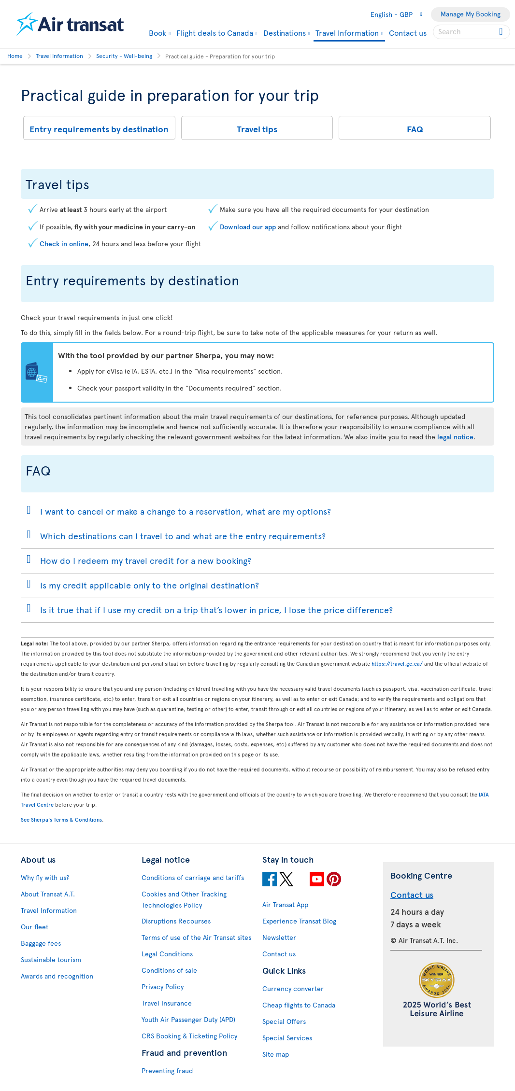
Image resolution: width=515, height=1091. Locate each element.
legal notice (455, 436)
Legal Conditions (167, 953)
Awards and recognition (57, 975)
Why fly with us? (45, 877)
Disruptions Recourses (176, 920)
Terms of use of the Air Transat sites (196, 937)
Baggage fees (41, 943)
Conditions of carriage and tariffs (193, 877)
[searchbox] (471, 32)
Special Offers (284, 1021)
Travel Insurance (167, 1002)
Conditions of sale (169, 970)
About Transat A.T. (48, 893)
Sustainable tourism (51, 959)
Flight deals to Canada (214, 32)
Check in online (64, 243)
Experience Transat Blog (299, 920)
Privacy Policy (163, 986)
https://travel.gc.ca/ (397, 663)
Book (157, 32)
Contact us (408, 32)
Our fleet (34, 926)
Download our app (248, 226)
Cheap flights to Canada (298, 1004)
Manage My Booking (471, 13)
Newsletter (279, 937)
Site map (275, 1054)
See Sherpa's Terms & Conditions (61, 819)
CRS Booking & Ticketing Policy (189, 1035)
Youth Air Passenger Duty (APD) (188, 1019)
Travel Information (347, 33)
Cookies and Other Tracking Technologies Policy (184, 899)
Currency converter (293, 988)
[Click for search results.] (501, 32)
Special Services (287, 1037)
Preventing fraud (167, 1070)
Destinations (284, 32)
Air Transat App (285, 904)
